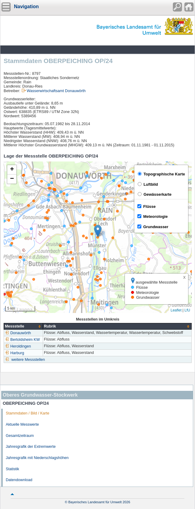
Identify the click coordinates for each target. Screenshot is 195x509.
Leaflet (175, 310)
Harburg (14, 353)
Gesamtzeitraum (20, 436)
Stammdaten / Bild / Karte (27, 413)
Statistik (12, 469)
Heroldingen (18, 346)
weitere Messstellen (28, 360)
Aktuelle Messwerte (22, 424)
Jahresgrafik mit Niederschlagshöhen (37, 458)
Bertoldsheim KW (22, 340)
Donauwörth (18, 333)
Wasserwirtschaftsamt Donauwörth (56, 91)
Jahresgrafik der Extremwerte (30, 446)
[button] (98, 231)
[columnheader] (23, 326)
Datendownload (19, 480)
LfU (187, 310)
